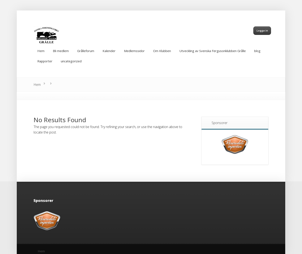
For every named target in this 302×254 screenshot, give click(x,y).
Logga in (262, 30)
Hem (37, 84)
